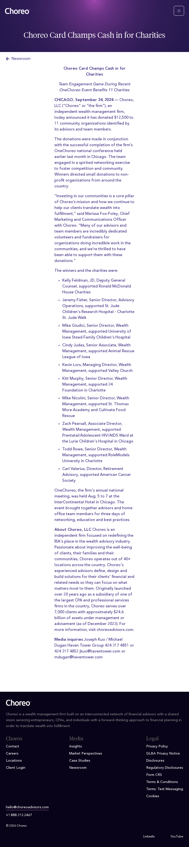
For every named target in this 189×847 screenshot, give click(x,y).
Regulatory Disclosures (164, 767)
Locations (14, 760)
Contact (12, 746)
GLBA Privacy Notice (163, 753)
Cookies (152, 796)
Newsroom (18, 59)
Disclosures (155, 760)
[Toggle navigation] (179, 11)
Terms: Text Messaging (164, 789)
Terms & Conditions (162, 782)
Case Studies (79, 760)
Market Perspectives (85, 753)
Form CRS (154, 775)
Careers (12, 753)
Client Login (15, 767)
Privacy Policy (157, 746)
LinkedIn (149, 836)
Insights (75, 746)
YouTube (177, 836)
